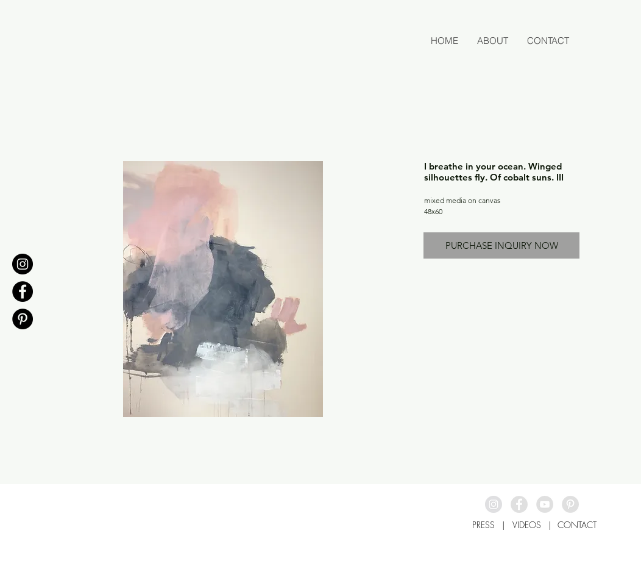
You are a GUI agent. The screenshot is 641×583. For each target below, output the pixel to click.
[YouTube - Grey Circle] (544, 504)
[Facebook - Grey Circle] (519, 504)
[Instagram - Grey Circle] (493, 504)
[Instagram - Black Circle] (22, 264)
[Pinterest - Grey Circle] (570, 504)
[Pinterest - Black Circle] (22, 319)
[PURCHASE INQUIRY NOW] (501, 245)
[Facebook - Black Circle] (22, 291)
